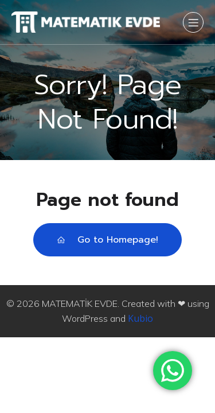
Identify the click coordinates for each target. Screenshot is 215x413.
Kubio (140, 318)
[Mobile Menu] (193, 22)
